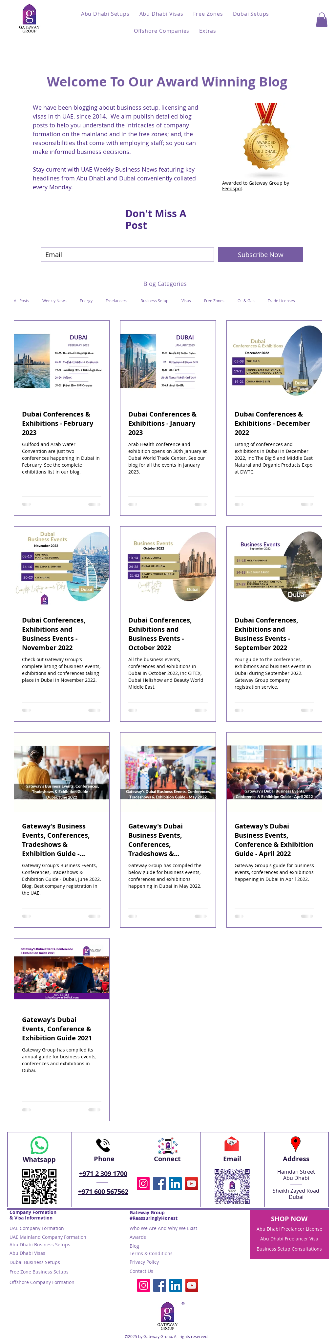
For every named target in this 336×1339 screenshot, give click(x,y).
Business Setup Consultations (289, 1249)
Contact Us (141, 1271)
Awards (138, 1237)
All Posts (21, 300)
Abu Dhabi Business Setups (40, 1244)
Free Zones (214, 300)
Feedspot (232, 188)
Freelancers (116, 300)
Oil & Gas (246, 300)
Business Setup (154, 300)
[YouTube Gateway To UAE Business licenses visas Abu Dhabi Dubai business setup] (191, 1183)
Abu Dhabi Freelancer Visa (289, 1239)
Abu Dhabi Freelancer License (289, 1229)
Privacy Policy (144, 1262)
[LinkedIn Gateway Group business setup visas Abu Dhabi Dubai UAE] (175, 1183)
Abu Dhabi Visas (27, 1253)
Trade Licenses (281, 300)
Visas (186, 300)
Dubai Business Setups (35, 1262)
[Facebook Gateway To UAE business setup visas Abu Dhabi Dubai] (159, 1183)
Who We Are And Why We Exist (163, 1228)
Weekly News (54, 300)
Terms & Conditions (151, 1253)
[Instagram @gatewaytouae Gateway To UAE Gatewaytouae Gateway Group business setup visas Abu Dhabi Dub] (143, 1183)
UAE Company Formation (37, 1228)
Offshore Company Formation (42, 1282)
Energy (86, 300)
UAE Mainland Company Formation (48, 1237)
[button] (105, 14)
